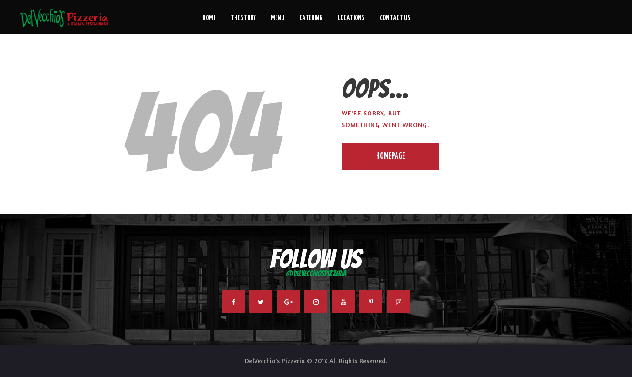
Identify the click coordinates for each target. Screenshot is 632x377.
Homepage (390, 156)
